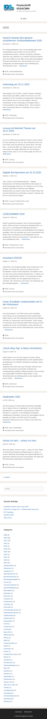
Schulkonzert (8, 662)
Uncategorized (9, 690)
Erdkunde (7, 593)
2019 (5, 549)
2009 (5, 535)
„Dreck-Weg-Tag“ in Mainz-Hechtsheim (22, 348)
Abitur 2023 (8, 518)
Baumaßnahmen (9, 574)
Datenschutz (28, 712)
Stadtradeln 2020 (11, 397)
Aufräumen (13, 384)
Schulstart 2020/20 (12, 258)
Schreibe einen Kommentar (14, 74)
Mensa (6, 638)
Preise (6, 651)
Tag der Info (8, 682)
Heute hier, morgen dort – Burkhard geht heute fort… (22, 509)
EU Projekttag (8, 512)
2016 (5, 546)
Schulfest (7, 660)
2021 (5, 554)
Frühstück (7, 604)
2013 (5, 543)
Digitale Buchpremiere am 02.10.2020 (22, 172)
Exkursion (7, 596)
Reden (6, 657)
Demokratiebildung (10, 588)
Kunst (6, 624)
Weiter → (8, 477)
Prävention (7, 649)
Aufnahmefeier (9, 565)
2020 (6, 71)
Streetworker (8, 679)
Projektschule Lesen (22, 201)
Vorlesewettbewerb (15, 71)
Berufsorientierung (10, 577)
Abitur (6, 563)
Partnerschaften (9, 643)
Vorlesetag (12, 115)
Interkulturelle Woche (11, 613)
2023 (5, 560)
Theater (6, 687)
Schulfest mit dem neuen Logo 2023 (16, 507)
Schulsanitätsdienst (10, 665)
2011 (5, 540)
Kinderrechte (8, 618)
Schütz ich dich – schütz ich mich (19, 440)
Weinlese (7, 701)
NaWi (5, 640)
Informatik (7, 607)
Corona (11, 289)
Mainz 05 (7, 632)
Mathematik (8, 635)
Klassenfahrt (8, 621)
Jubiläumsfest (8, 615)
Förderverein (8, 601)
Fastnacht (7, 599)
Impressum (18, 712)
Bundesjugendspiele (11, 579)
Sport (11, 428)
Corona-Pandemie (10, 585)
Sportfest (7, 671)
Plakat (6, 646)
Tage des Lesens (9, 685)
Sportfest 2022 (9, 515)
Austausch (7, 571)
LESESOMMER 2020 (14, 214)
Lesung (11, 159)
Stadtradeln (18, 428)
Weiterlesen (23, 66)
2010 (5, 538)
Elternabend (8, 590)
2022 (5, 557)
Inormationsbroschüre (11, 610)
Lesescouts (7, 626)
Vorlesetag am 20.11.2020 (16, 84)
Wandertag (7, 699)
